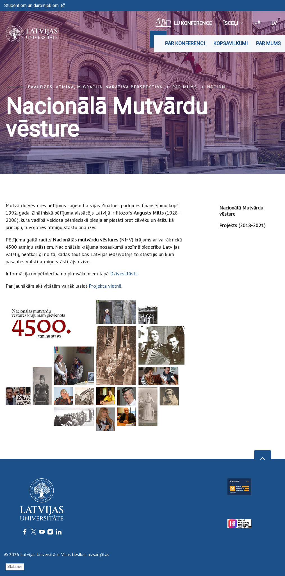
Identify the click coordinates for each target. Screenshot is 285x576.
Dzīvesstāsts (124, 273)
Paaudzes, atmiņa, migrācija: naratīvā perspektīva (95, 86)
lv (274, 23)
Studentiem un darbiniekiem (34, 5)
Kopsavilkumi (230, 43)
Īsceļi (232, 23)
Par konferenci (185, 43)
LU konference (184, 22)
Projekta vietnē (105, 286)
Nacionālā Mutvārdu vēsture (241, 210)
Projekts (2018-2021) (242, 225)
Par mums (268, 43)
